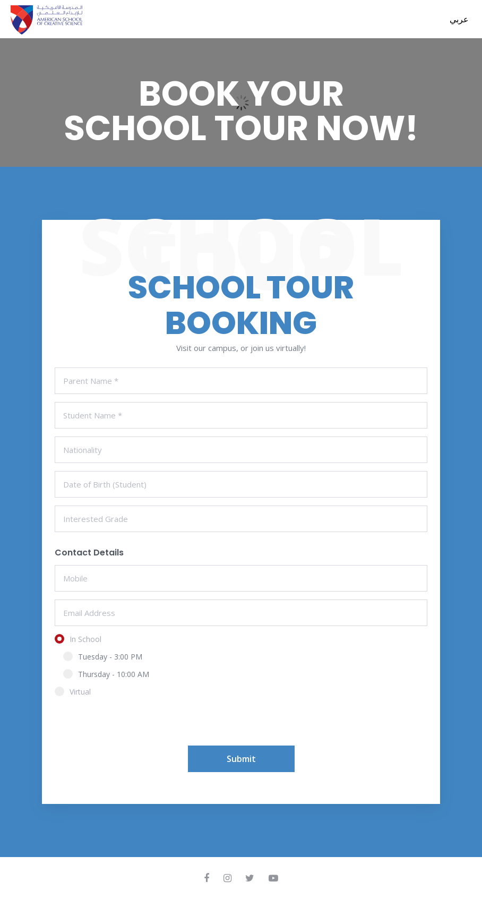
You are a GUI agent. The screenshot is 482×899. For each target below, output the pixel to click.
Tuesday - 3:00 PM (102, 657)
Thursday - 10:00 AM (106, 674)
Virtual (76, 692)
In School (81, 639)
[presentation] (135, 725)
